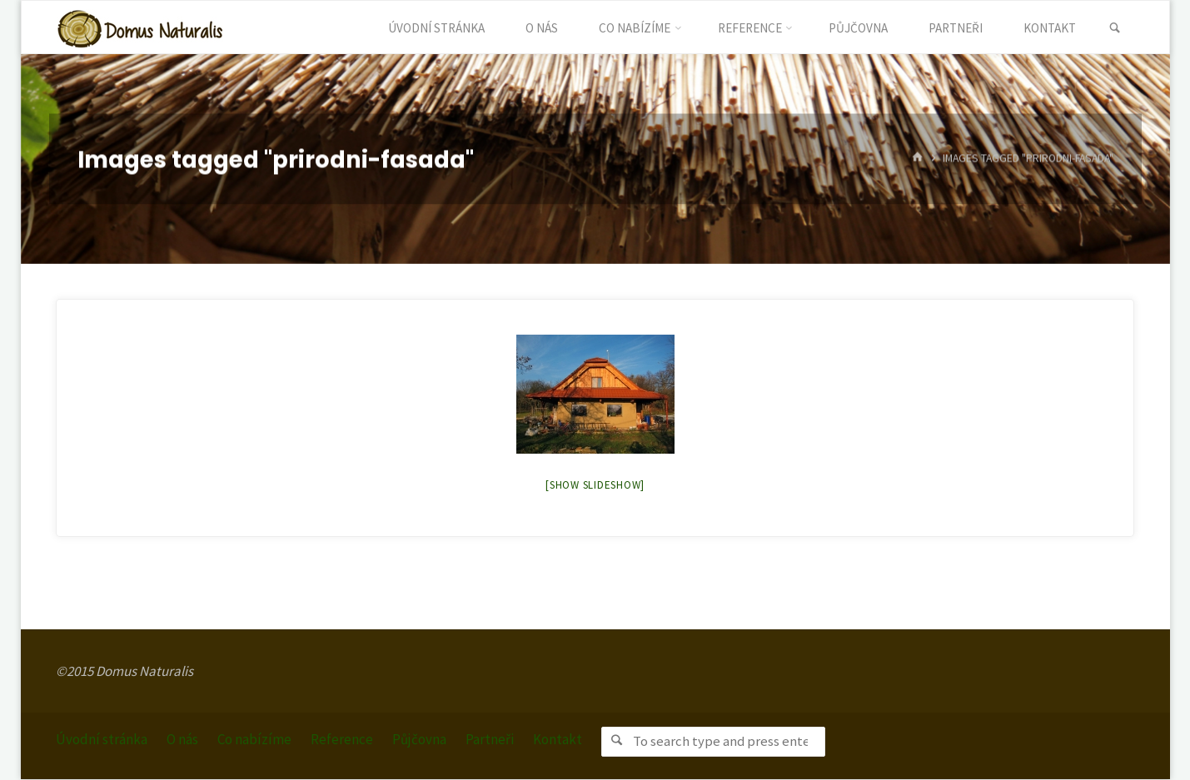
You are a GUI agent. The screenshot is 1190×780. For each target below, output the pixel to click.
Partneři (490, 739)
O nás (182, 739)
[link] (1115, 28)
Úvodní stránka (101, 739)
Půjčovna (419, 739)
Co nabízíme (254, 739)
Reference (342, 739)
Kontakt (557, 739)
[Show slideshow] (595, 485)
